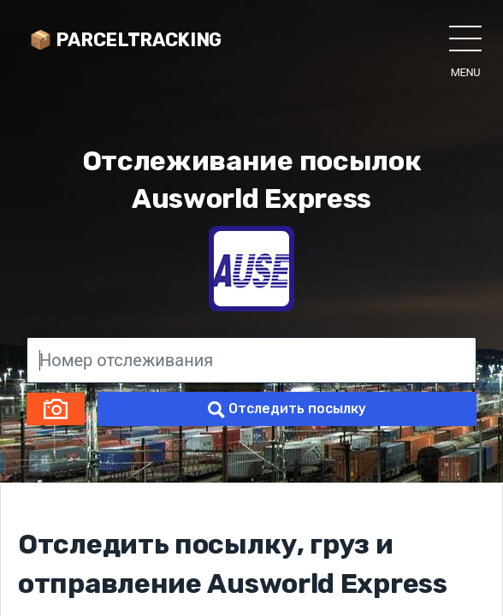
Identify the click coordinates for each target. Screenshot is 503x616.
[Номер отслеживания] (251, 360)
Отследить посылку (287, 409)
